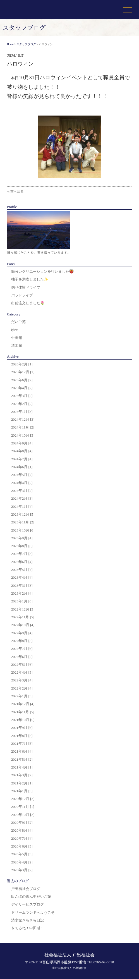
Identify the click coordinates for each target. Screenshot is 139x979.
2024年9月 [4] (22, 443)
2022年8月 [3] (22, 641)
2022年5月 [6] (22, 664)
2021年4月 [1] (22, 767)
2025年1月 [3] (22, 412)
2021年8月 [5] (22, 736)
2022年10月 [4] (22, 625)
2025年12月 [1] (22, 372)
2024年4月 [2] (22, 483)
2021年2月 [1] (22, 783)
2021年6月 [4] (22, 751)
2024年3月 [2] (22, 491)
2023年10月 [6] (22, 530)
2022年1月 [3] (22, 696)
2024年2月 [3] (22, 498)
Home (10, 44)
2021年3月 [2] (22, 775)
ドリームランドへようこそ (33, 912)
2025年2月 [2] (22, 404)
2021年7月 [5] (22, 743)
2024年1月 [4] (22, 506)
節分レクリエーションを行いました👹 (42, 271)
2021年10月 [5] (22, 720)
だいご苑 (18, 322)
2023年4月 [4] (22, 577)
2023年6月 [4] (22, 562)
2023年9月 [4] (22, 538)
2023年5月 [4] (22, 570)
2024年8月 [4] (22, 451)
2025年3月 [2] (22, 396)
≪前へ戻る (15, 191)
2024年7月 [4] (22, 459)
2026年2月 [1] (22, 364)
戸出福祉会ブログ (25, 889)
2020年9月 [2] (22, 822)
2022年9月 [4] (22, 633)
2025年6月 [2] (22, 380)
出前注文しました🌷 (28, 303)
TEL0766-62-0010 (100, 962)
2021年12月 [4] (22, 704)
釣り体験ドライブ (25, 287)
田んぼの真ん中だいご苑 (31, 896)
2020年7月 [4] (22, 838)
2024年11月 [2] (22, 427)
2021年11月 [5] (22, 712)
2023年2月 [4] (22, 593)
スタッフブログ (26, 44)
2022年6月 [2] (22, 657)
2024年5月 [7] (22, 475)
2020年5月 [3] (22, 854)
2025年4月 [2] (22, 388)
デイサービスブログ (27, 904)
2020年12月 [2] (22, 799)
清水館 (16, 345)
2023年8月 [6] (22, 546)
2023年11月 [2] (22, 522)
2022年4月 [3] (22, 672)
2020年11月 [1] (22, 807)
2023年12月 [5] (22, 514)
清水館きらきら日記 (27, 920)
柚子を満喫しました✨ (29, 279)
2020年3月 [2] (22, 870)
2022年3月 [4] (22, 680)
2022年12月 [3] (22, 609)
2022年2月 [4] (22, 688)
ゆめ (14, 330)
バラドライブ (22, 295)
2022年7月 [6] (22, 649)
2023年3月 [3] (22, 585)
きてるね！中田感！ (27, 928)
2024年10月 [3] (22, 435)
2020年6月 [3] (22, 846)
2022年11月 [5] (22, 617)
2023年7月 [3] (22, 554)
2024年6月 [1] (22, 467)
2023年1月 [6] (22, 601)
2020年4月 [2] (22, 862)
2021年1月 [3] (22, 791)
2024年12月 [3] (22, 419)
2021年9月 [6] (22, 728)
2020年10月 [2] (22, 815)
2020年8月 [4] (22, 830)
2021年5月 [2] (22, 759)
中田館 (16, 338)
